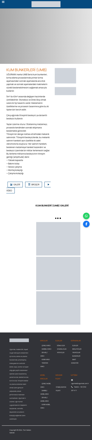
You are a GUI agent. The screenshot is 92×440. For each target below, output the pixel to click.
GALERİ (15, 184)
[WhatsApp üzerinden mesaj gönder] (86, 216)
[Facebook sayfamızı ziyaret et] (86, 224)
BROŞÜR (33, 184)
